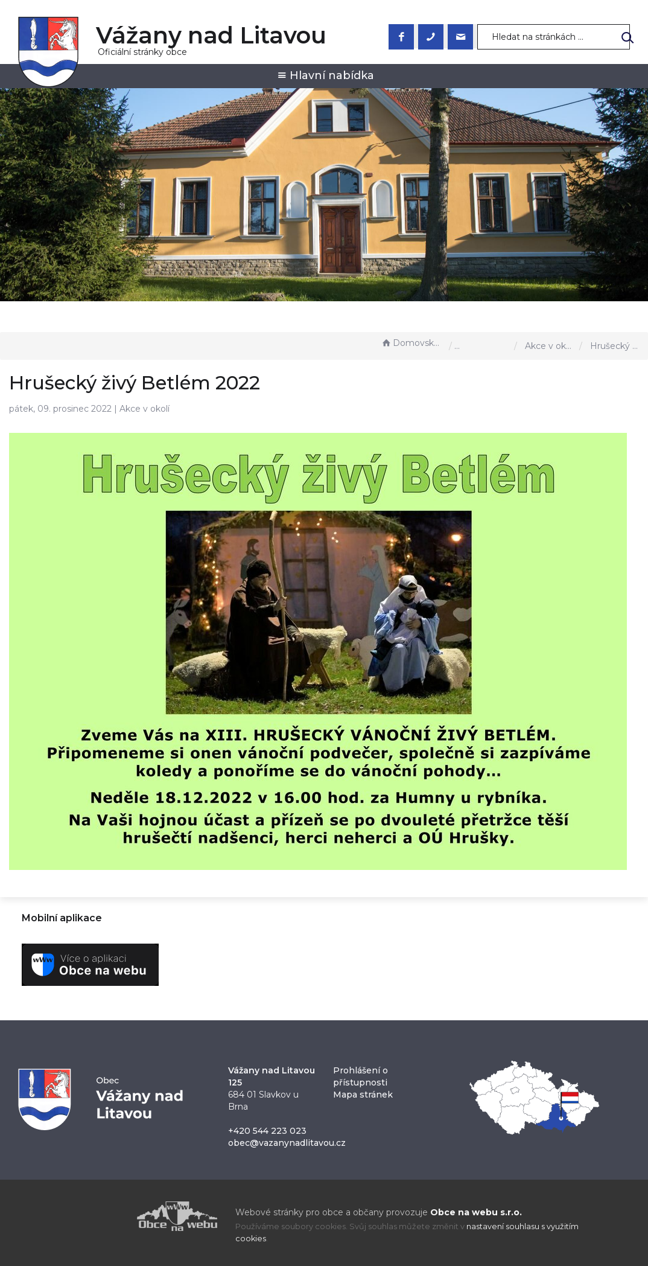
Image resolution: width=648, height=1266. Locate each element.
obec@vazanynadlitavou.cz (287, 1142)
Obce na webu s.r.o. (476, 1212)
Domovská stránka (412, 342)
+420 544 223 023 (267, 1130)
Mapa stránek (363, 1094)
